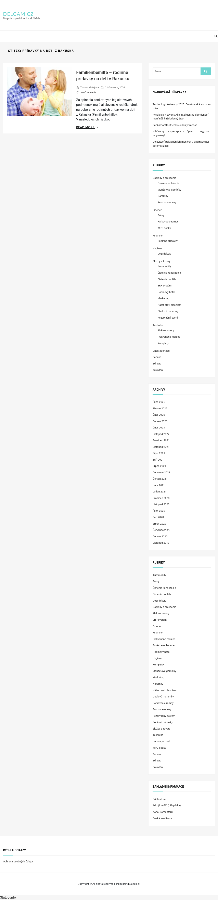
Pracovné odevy (166, 202)
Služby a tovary (161, 261)
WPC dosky (164, 228)
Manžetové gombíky (169, 189)
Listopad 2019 (161, 542)
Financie (158, 235)
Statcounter (8, 897)
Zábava (157, 357)
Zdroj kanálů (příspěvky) (167, 805)
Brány (160, 215)
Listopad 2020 (161, 504)
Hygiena (157, 248)
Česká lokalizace (162, 818)
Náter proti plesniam (169, 304)
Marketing (163, 298)
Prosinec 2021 (161, 440)
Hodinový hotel (166, 292)
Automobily (164, 266)
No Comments (88, 92)
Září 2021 (158, 459)
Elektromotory (165, 330)
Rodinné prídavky (167, 240)
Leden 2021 (159, 491)
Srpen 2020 (159, 523)
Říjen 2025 (159, 401)
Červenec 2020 (161, 529)
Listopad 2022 (161, 434)
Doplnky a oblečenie (164, 177)
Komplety (163, 343)
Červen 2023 (160, 421)
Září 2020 (158, 517)
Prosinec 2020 (161, 498)
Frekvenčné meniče (168, 336)
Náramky (162, 195)
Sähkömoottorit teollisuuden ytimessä (175, 125)
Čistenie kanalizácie (169, 272)
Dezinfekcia (164, 253)
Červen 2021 (160, 478)
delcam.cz (18, 14)
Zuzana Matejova (89, 87)
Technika (158, 325)
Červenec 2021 (161, 472)
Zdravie (157, 363)
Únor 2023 (159, 427)
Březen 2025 (160, 408)
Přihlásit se (159, 799)
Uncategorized (161, 350)
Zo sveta (158, 369)
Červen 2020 (160, 536)
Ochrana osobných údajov (18, 861)
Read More (87, 127)
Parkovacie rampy (167, 221)
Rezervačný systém (168, 317)
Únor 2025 (159, 414)
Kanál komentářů (162, 811)
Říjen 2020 (159, 510)
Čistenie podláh (166, 279)
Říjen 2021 (159, 453)
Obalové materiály (168, 311)
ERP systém (164, 285)
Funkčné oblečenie (168, 183)
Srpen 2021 (159, 465)
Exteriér (157, 209)
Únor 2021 (159, 485)
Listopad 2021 (161, 446)
